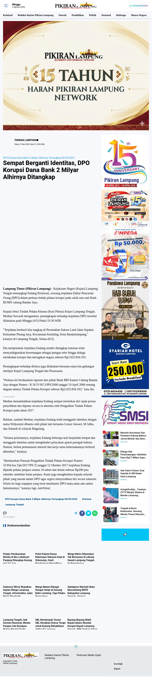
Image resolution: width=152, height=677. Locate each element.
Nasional (105, 14)
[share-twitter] (88, 513)
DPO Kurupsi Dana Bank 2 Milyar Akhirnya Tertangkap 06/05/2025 (38, 157)
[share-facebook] (81, 513)
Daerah (62, 14)
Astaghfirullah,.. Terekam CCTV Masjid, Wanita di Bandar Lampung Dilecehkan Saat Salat (132, 492)
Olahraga (120, 14)
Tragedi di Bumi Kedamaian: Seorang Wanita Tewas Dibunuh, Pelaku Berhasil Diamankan (133, 511)
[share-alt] (74, 513)
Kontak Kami (116, 665)
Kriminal (7, 14)
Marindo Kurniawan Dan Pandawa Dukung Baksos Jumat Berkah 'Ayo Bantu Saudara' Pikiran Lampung (132, 436)
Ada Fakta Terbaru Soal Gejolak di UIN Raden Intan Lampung (133, 473)
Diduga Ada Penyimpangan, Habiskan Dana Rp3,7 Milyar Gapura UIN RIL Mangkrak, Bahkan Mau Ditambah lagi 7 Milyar (133, 454)
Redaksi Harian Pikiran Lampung (35, 14)
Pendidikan (77, 14)
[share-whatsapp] (95, 513)
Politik (92, 14)
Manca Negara (138, 14)
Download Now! (140, 5)
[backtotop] (76, 647)
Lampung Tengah (14, 504)
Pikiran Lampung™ (10, 664)
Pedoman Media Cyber (89, 655)
